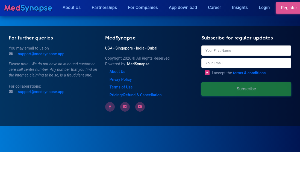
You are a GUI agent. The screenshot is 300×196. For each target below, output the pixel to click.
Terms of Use (121, 87)
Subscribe (246, 88)
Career (214, 7)
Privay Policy (121, 79)
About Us (72, 7)
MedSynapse (138, 64)
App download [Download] (183, 7)
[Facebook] (110, 107)
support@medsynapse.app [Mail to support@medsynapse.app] (40, 54)
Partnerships (104, 7)
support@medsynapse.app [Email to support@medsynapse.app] (40, 92)
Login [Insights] (264, 7)
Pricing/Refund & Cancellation (136, 95)
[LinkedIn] (125, 107)
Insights (240, 7)
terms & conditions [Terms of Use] (249, 73)
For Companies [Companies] (143, 7)
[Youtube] (140, 107)
